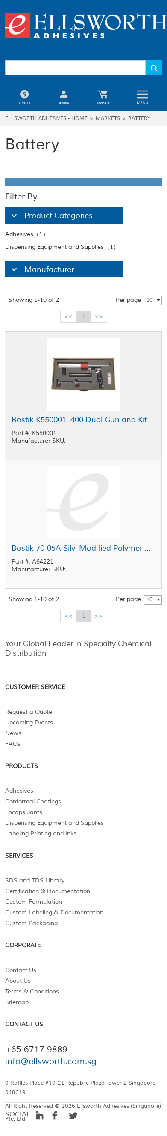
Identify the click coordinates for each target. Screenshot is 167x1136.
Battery (139, 118)
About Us (18, 980)
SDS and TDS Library (34, 880)
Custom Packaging (31, 923)
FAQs (13, 744)
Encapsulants (23, 812)
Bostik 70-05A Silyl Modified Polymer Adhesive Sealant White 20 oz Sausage (83, 548)
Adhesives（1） (27, 234)
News (13, 733)
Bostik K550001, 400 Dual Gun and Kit (79, 419)
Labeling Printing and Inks (40, 833)
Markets (108, 118)
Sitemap (17, 1002)
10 (149, 300)
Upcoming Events (29, 722)
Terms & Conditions (32, 991)
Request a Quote (28, 711)
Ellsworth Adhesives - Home (46, 118)
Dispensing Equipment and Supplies (54, 822)
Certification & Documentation (47, 891)
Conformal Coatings (33, 801)
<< (68, 316)
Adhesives (19, 790)
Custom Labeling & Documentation (54, 912)
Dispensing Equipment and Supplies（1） (62, 247)
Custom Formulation (33, 901)
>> (98, 316)
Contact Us (20, 970)
